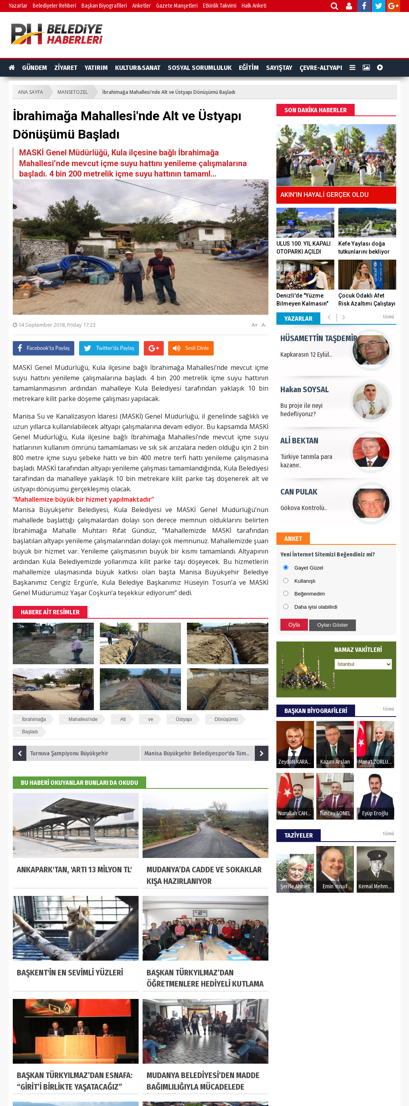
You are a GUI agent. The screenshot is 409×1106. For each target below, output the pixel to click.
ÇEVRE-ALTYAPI (321, 68)
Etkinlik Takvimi (219, 5)
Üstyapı (184, 719)
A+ (255, 324)
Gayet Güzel (308, 568)
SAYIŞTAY (279, 68)
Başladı (30, 732)
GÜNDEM (34, 68)
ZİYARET (65, 68)
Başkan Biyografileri (104, 5)
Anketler (141, 5)
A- (264, 324)
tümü (388, 317)
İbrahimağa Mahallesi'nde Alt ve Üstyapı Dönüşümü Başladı (168, 92)
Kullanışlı (305, 581)
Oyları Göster (332, 625)
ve (150, 719)
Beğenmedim (309, 594)
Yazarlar (18, 5)
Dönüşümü (226, 719)
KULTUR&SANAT (138, 68)
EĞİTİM (249, 68)
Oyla (294, 625)
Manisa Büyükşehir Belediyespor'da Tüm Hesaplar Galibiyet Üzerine (206, 753)
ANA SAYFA (30, 92)
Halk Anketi (254, 5)
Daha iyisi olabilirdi (316, 607)
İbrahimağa (34, 719)
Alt (123, 719)
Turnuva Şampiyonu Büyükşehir (60, 753)
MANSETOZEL (73, 92)
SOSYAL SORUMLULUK (200, 68)
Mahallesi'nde (82, 719)
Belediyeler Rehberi (54, 5)
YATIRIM (96, 68)
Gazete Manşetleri (177, 5)
